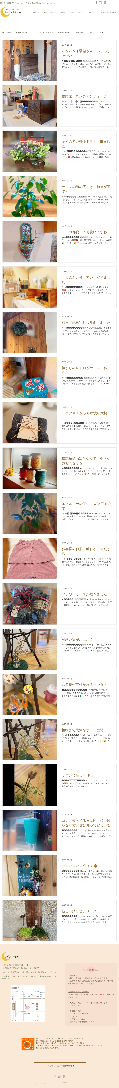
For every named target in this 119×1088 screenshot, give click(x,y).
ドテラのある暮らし (23, 32)
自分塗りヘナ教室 (64, 32)
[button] (113, 33)
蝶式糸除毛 (80, 32)
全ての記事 (6, 32)
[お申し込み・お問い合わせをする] (60, 1065)
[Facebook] (96, 2)
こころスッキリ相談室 (44, 32)
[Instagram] (100, 2)
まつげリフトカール (97, 32)
